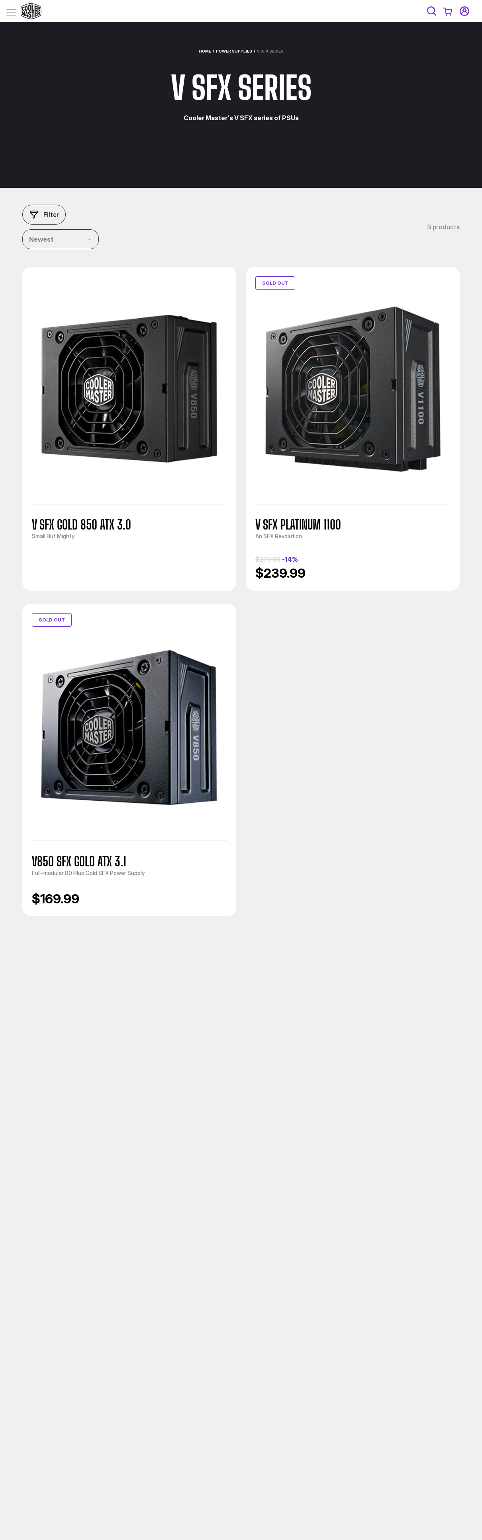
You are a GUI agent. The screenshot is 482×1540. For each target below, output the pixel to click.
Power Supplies (234, 51)
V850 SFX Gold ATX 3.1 (79, 861)
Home (205, 51)
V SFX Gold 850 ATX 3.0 (81, 524)
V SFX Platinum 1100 (298, 524)
